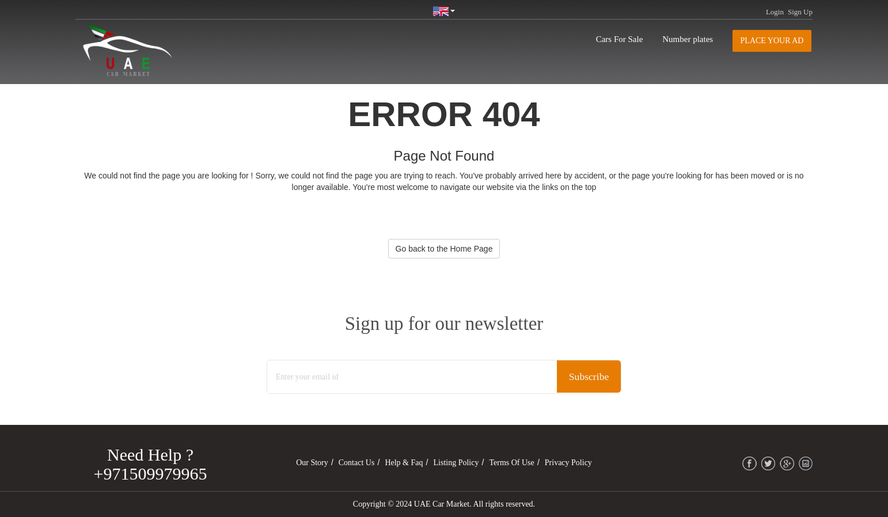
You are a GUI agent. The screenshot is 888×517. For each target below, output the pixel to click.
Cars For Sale (619, 39)
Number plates (687, 39)
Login (775, 11)
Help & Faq (404, 462)
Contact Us (357, 462)
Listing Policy (456, 462)
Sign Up (800, 11)
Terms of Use (511, 462)
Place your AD (772, 40)
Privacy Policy (568, 462)
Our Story (312, 462)
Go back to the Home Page (444, 248)
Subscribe (587, 377)
